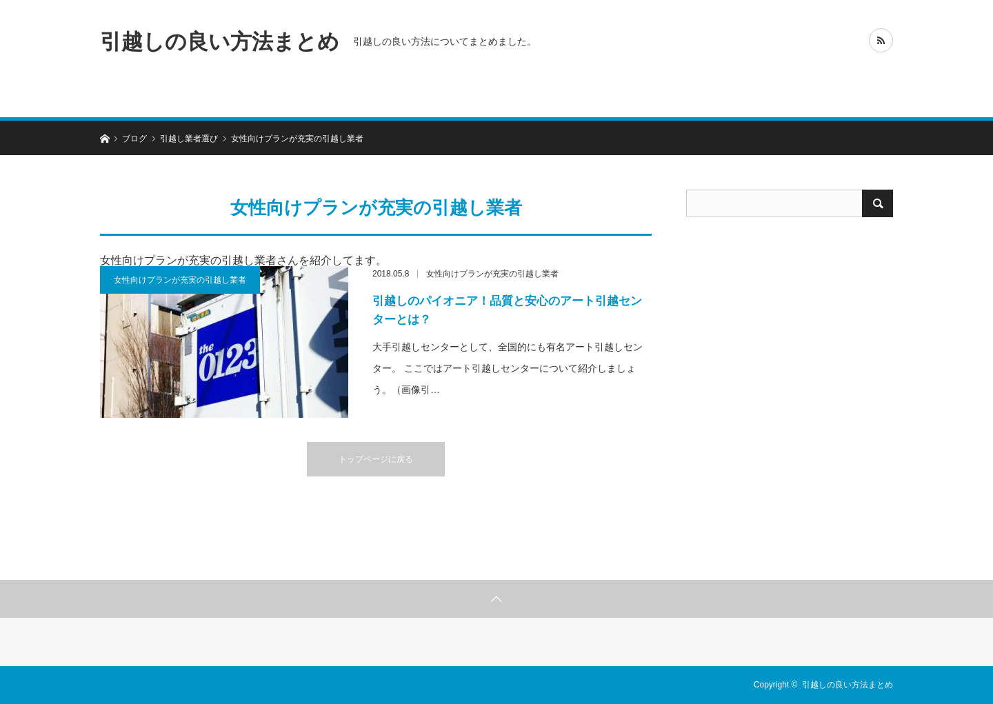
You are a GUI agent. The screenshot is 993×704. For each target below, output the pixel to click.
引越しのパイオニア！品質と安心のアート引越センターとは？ (507, 310)
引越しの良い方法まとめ (219, 41)
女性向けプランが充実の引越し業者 (180, 280)
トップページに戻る (376, 459)
